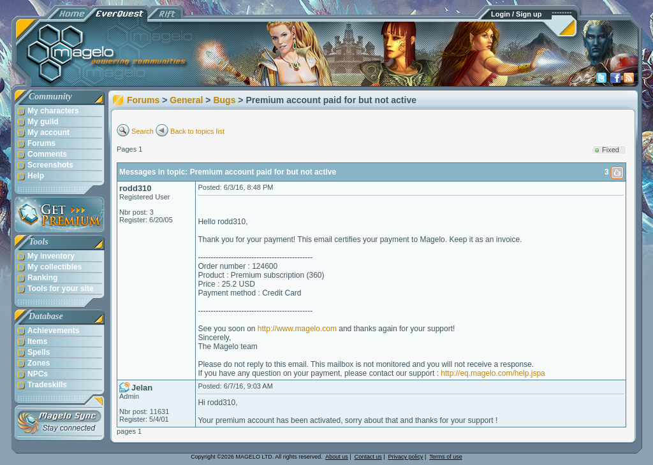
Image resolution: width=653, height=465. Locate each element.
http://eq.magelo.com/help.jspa (493, 373)
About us (336, 457)
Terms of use (445, 457)
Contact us (368, 457)
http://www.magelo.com (297, 328)
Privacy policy (405, 457)
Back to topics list (197, 131)
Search (142, 131)
